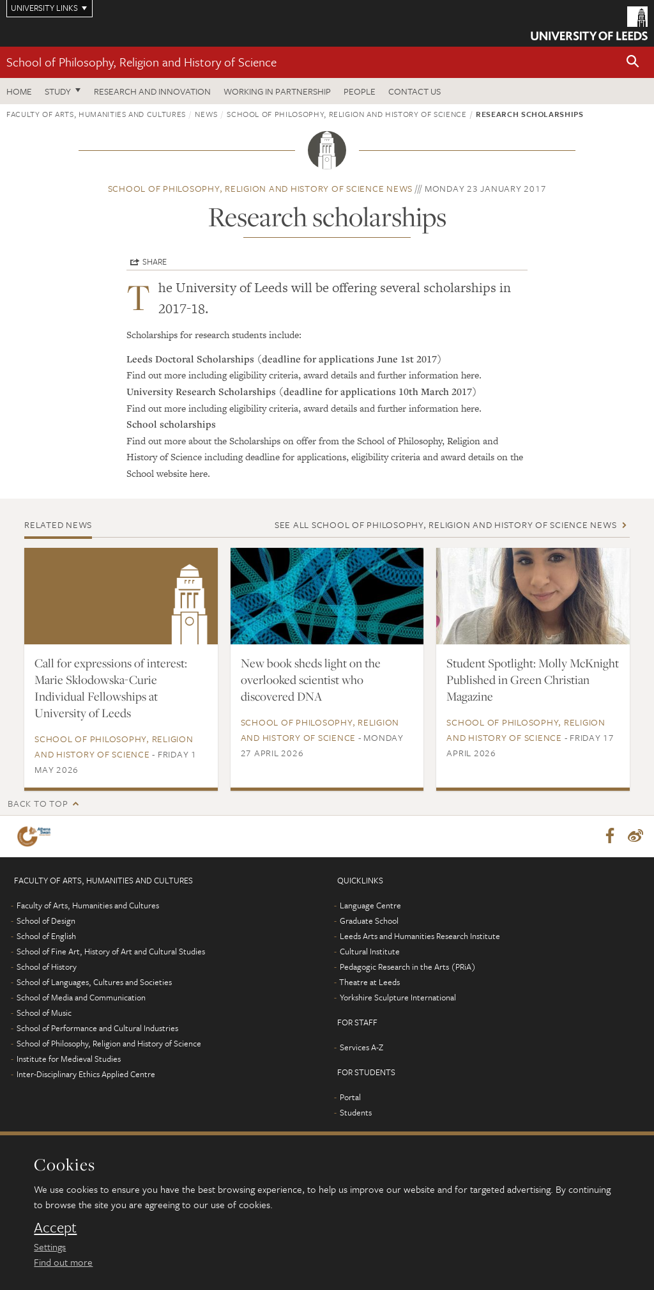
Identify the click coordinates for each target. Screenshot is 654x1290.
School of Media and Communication (81, 997)
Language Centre (370, 905)
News (206, 114)
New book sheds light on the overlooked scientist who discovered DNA (311, 679)
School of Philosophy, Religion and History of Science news (260, 188)
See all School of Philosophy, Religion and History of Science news (446, 524)
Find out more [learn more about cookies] (63, 1262)
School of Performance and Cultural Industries (97, 1028)
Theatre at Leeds (369, 982)
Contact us (414, 91)
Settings (50, 1246)
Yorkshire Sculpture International (398, 997)
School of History (47, 967)
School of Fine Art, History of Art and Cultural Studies (111, 951)
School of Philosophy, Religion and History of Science (141, 61)
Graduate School (369, 921)
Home (19, 91)
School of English (46, 936)
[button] (633, 62)
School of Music (44, 1013)
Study (58, 91)
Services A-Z (361, 1047)
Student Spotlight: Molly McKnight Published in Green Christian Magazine (532, 679)
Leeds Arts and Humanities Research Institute (420, 936)
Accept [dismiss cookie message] (55, 1227)
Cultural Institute (370, 951)
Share (154, 261)
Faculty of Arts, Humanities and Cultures (96, 114)
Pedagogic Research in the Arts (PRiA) (408, 967)
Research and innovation (152, 91)
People (360, 91)
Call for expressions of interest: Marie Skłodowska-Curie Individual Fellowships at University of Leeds (110, 688)
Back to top (38, 803)
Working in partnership (277, 91)
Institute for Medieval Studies (69, 1059)
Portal (350, 1097)
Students (356, 1113)
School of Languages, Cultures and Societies (94, 982)
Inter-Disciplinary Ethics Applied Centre (86, 1074)
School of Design (46, 921)
